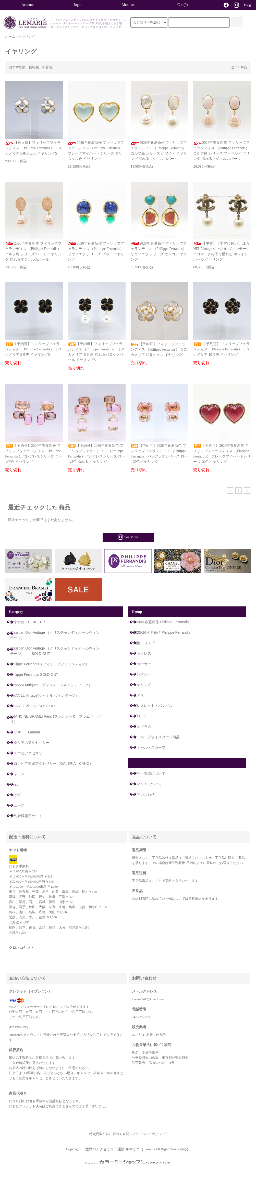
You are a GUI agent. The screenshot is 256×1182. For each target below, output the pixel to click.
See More (128, 537)
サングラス (142, 727)
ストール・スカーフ (149, 747)
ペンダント (142, 674)
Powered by (128, 1162)
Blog (247, 5)
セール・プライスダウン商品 (156, 737)
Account (28, 5)
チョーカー (142, 664)
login (78, 5)
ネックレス (142, 653)
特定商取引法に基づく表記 (109, 1134)
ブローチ (140, 716)
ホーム (10, 37)
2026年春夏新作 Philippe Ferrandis (161, 622)
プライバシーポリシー (148, 1134)
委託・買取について (149, 773)
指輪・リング (144, 643)
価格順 (34, 67)
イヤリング (26, 37)
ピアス (138, 695)
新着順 (47, 67)
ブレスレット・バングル (153, 706)
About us (128, 5)
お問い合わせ (144, 794)
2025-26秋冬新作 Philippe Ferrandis (161, 632)
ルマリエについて (147, 784)
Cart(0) (178, 5)
